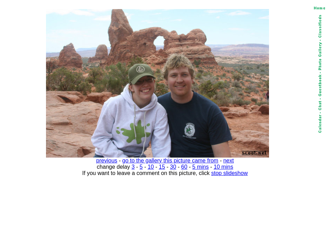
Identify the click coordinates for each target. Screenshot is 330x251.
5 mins (200, 167)
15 (162, 167)
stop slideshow (229, 173)
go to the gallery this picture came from (170, 160)
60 (184, 167)
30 (173, 167)
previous (106, 160)
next (228, 160)
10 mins (223, 167)
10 (151, 167)
